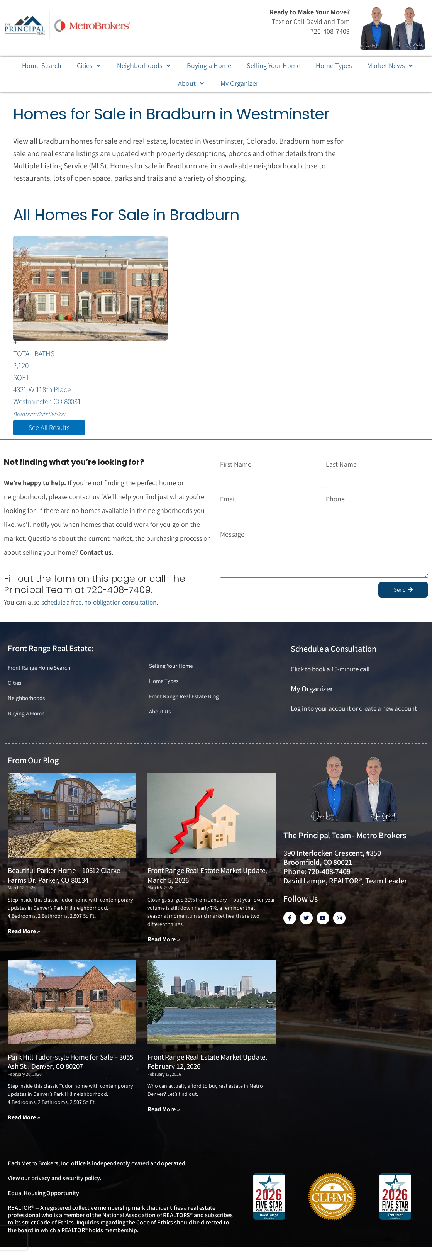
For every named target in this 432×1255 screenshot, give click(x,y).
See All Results (49, 432)
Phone (335, 503)
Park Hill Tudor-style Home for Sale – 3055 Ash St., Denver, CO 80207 (70, 1069)
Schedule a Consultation (333, 653)
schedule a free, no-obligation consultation (103, 607)
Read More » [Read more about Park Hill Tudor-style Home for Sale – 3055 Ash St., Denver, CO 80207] (24, 1125)
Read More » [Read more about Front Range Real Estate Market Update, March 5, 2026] (163, 947)
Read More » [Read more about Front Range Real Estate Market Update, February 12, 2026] (163, 1117)
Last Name (341, 468)
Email (228, 503)
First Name (235, 468)
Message (232, 538)
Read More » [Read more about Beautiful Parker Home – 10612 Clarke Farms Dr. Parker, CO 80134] (24, 938)
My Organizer (312, 693)
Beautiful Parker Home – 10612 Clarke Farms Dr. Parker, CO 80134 (64, 882)
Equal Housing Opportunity (43, 1201)
